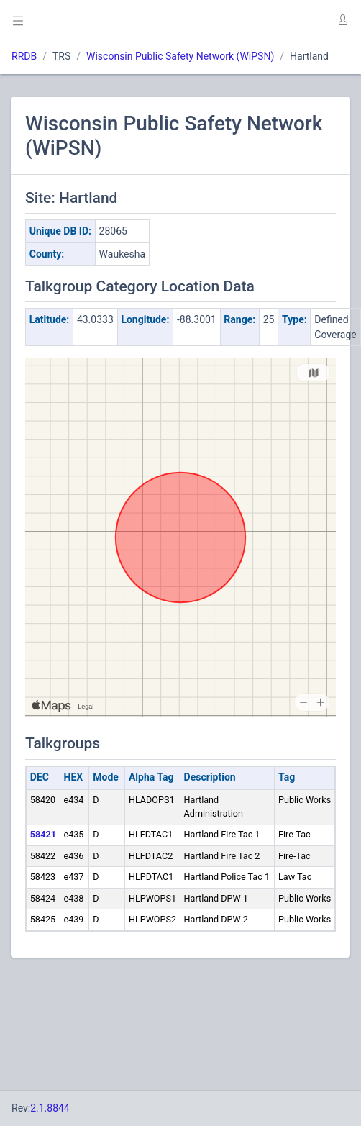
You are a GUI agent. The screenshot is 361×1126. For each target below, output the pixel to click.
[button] (342, 20)
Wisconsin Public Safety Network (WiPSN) (180, 56)
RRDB (24, 56)
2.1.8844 (50, 1108)
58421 (43, 834)
